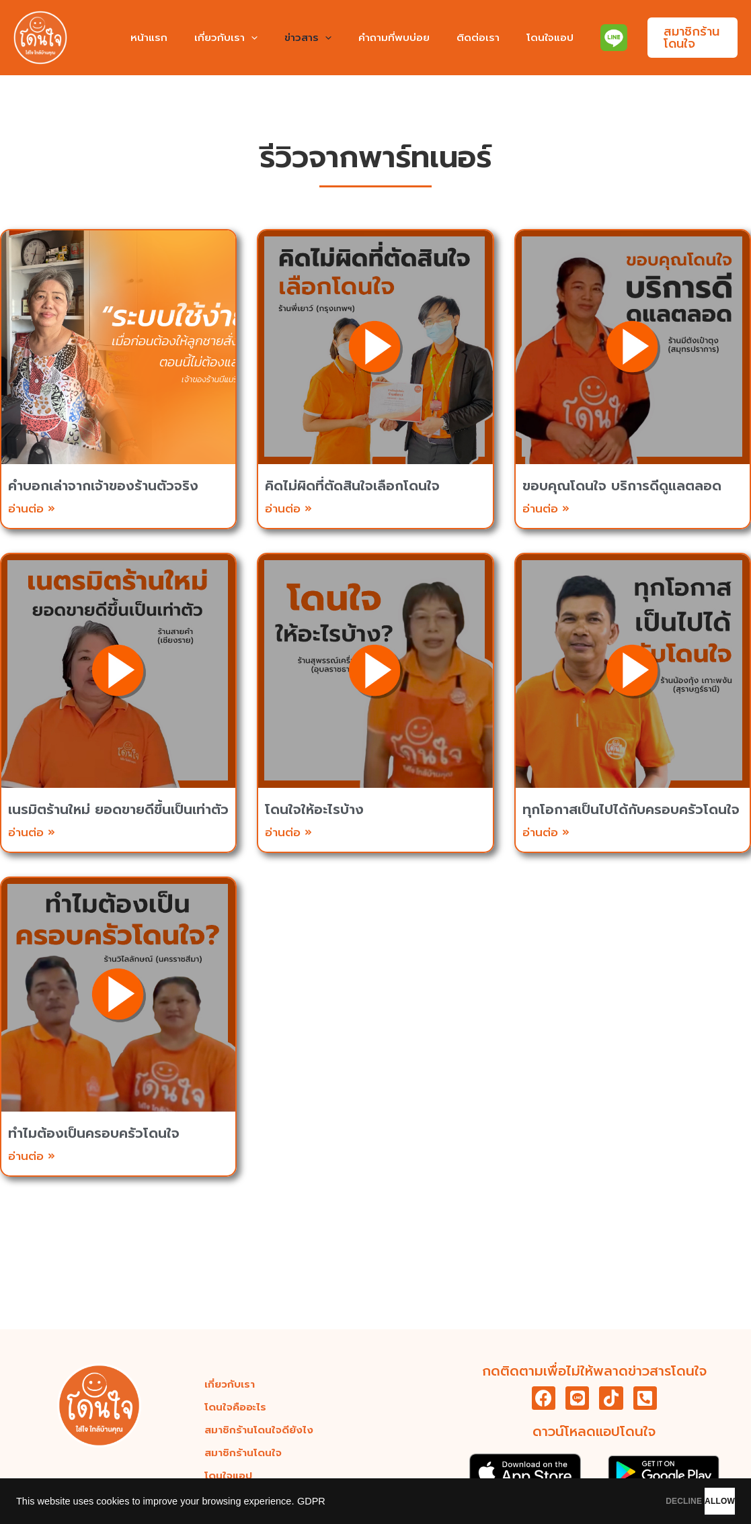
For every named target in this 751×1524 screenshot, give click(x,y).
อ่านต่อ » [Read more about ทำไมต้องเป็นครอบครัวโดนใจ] (31, 1156)
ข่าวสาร (311, 37)
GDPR (311, 1501)
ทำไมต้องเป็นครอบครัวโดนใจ (94, 1133)
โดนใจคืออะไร (237, 1404)
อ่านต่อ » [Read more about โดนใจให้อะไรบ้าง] (288, 832)
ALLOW (696, 1501)
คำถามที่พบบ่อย (390, 37)
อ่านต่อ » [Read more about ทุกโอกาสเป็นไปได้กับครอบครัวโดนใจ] (545, 832)
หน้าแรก (165, 37)
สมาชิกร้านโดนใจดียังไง (260, 1427)
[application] (261, 37)
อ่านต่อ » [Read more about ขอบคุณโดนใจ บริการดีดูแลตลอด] (545, 508)
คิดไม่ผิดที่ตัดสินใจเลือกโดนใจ (352, 486)
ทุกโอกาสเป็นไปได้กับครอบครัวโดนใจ (631, 809)
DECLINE (613, 1501)
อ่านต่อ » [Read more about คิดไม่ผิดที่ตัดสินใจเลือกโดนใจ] (288, 508)
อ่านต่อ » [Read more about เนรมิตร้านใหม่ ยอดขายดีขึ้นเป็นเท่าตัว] (31, 832)
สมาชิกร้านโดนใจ (243, 1450)
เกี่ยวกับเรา (236, 37)
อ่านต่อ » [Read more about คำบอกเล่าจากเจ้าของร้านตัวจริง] (31, 508)
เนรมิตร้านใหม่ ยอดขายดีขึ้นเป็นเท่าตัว (118, 809)
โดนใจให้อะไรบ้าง (314, 809)
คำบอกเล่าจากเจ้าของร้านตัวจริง (103, 486)
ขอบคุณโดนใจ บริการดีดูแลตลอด (621, 486)
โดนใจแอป (533, 37)
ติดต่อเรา (467, 37)
